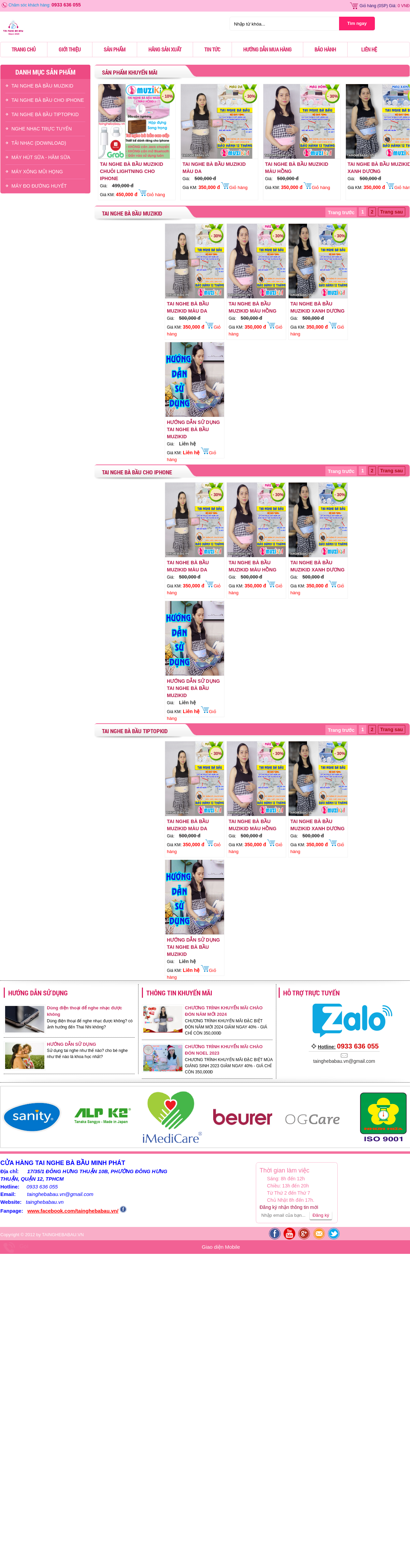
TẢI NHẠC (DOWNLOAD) (39, 143)
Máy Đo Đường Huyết (39, 186)
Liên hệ (369, 49)
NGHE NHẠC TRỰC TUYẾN (42, 128)
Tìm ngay (357, 23)
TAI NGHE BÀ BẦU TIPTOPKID (45, 114)
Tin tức (212, 49)
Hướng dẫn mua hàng (267, 49)
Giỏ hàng (368, 5)
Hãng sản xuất (164, 49)
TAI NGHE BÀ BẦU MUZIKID (42, 86)
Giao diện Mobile (221, 1247)
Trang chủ (24, 49)
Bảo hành (325, 49)
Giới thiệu (70, 49)
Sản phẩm (115, 49)
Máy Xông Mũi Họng (37, 171)
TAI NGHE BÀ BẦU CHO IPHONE (48, 100)
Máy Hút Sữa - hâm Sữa (41, 157)
